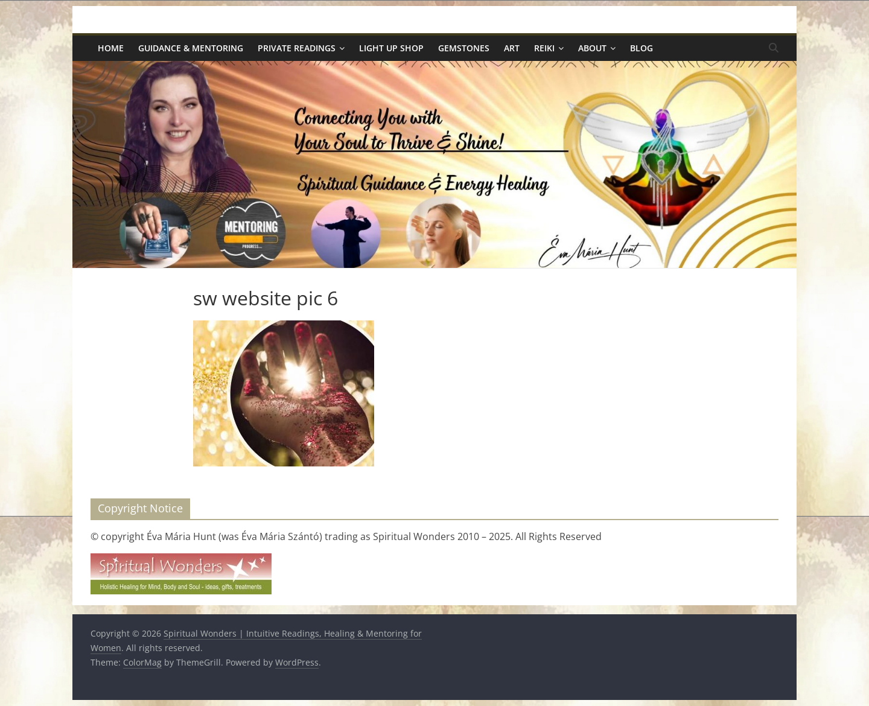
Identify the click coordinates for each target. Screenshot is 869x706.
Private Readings (297, 48)
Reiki (544, 48)
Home (111, 48)
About (592, 48)
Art (512, 48)
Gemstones (463, 48)
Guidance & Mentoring (190, 48)
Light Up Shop (391, 48)
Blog (641, 48)
